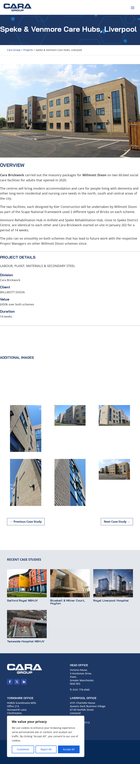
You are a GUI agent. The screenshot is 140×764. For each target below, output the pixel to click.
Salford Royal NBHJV (22, 600)
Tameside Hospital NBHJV (25, 641)
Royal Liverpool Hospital (111, 600)
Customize (23, 749)
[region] (45, 736)
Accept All (68, 749)
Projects (28, 50)
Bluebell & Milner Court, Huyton (67, 602)
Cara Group (14, 50)
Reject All (46, 749)
